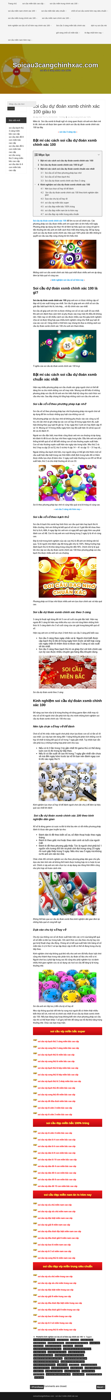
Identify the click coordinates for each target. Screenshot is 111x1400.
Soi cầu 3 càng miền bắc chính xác (70, 25)
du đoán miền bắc (39, 1352)
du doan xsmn (68, 1346)
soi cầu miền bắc (78, 1374)
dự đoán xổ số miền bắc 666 (43, 1355)
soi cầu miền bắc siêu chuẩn (53, 11)
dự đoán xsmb (62, 1365)
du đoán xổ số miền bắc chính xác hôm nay (48, 1358)
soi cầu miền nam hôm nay (19, 40)
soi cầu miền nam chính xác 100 (21, 11)
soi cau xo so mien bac (94, 1374)
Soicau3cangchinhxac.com (55, 65)
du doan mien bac (87, 1340)
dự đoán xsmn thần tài (72, 1371)
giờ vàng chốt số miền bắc (67, 33)
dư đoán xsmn (38, 1371)
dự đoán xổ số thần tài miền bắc (44, 1365)
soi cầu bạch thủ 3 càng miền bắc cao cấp (16, 131)
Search (11, 108)
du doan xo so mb (39, 1343)
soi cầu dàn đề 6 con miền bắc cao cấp (16, 149)
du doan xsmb (38, 1346)
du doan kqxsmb (62, 1340)
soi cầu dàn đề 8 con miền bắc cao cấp (16, 140)
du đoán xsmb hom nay (88, 1365)
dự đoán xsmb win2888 (92, 1368)
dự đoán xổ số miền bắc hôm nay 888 (46, 1361)
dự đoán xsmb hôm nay (41, 1368)
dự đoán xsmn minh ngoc (54, 1371)
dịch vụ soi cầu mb (99, 25)
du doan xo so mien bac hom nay (76, 1343)
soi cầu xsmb (39, 1377)
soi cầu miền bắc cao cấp (33, 3)
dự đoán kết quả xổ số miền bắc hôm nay (47, 1349)
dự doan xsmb (94, 1343)
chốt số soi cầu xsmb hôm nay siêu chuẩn (88, 11)
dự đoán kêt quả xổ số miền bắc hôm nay (77, 1349)
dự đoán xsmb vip (76, 1368)
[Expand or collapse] (99, 154)
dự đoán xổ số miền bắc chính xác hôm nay (69, 1355)
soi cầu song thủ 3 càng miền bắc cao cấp (16, 158)
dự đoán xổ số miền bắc (76, 1352)
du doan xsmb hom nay (53, 1346)
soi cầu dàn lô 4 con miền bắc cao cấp (16, 167)
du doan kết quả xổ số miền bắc (44, 1340)
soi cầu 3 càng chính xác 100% (79, 117)
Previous (37, 1387)
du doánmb (78, 1346)
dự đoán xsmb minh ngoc (60, 1368)
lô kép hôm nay (39, 1374)
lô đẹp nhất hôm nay (93, 33)
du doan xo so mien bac (55, 1343)
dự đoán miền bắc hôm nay (57, 1352)
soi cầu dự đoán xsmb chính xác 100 (58, 1374)
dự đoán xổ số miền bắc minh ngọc (72, 1361)
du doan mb (74, 1340)
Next (100, 1387)
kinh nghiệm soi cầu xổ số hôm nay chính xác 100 (29, 25)
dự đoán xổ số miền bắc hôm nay (76, 1358)
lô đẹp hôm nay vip (88, 1371)
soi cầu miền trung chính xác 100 (63, 3)
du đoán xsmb (74, 1365)
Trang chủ (12, 3)
